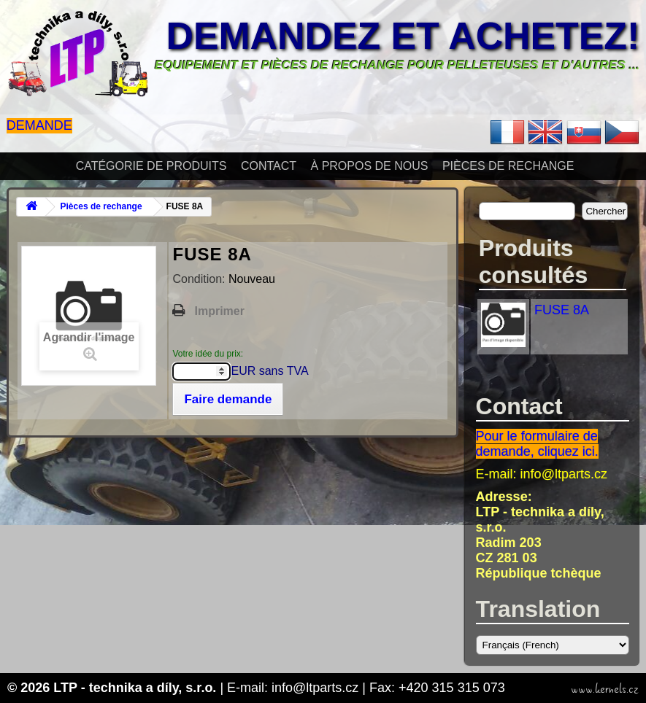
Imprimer (219, 311)
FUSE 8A (561, 310)
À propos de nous (369, 166)
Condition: (200, 279)
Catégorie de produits (151, 166)
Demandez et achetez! (402, 36)
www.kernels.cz (605, 689)
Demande (39, 125)
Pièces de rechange (508, 166)
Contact (268, 166)
